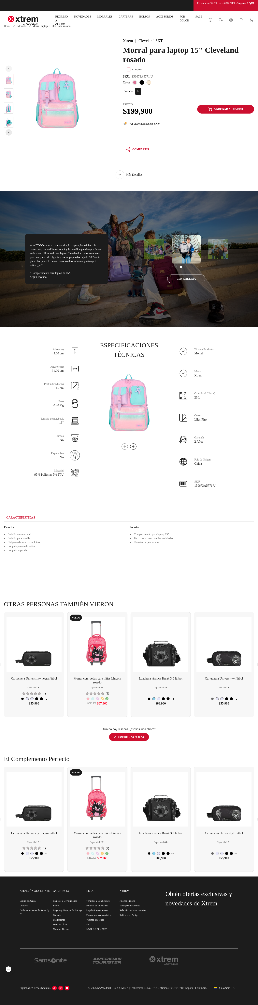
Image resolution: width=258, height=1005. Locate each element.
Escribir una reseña (133, 738)
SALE (198, 16)
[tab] (20, 517)
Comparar (134, 69)
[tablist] (129, 517)
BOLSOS (144, 16)
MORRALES (104, 16)
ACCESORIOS (164, 16)
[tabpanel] (129, 556)
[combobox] (224, 988)
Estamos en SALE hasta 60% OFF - (226, 3)
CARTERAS (126, 16)
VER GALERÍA (186, 278)
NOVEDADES (82, 16)
